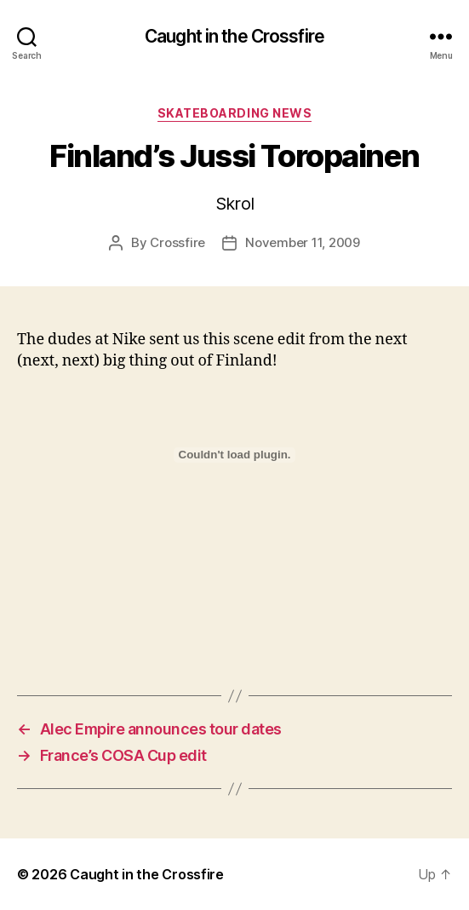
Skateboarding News (234, 113)
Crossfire (177, 242)
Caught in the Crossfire (234, 36)
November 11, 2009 (302, 242)
